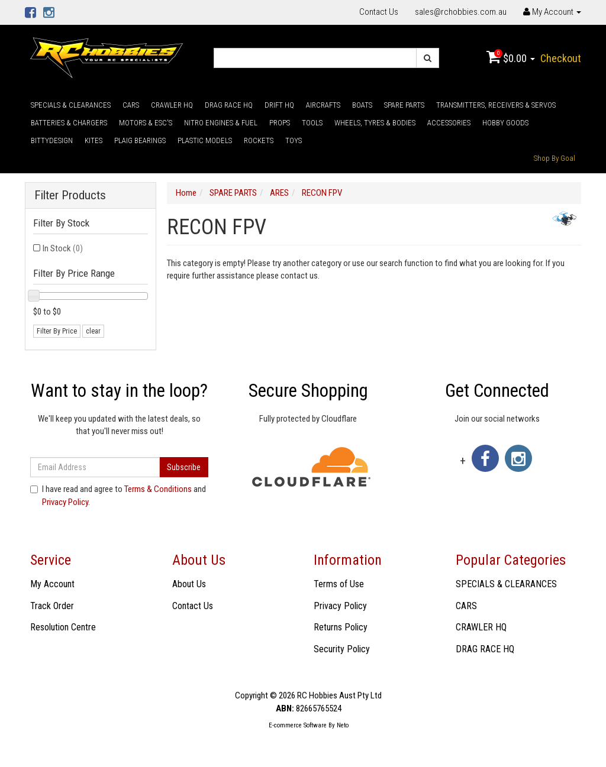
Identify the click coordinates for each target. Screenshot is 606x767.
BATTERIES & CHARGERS (69, 122)
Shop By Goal (554, 158)
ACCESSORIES (448, 122)
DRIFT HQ (279, 105)
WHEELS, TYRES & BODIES (374, 122)
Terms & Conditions (158, 489)
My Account (52, 584)
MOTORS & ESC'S (145, 122)
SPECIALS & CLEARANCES (71, 105)
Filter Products (70, 195)
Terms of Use (339, 584)
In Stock (63, 248)
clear (93, 331)
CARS (131, 105)
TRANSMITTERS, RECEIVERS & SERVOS (496, 105)
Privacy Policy (65, 502)
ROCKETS (258, 140)
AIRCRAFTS (323, 105)
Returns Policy (341, 627)
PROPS (279, 122)
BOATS (362, 105)
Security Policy (342, 649)
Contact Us (378, 12)
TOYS (293, 140)
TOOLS (312, 122)
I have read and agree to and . (118, 495)
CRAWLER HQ (172, 105)
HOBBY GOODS (505, 122)
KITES (93, 140)
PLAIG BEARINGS (140, 140)
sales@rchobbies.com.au (461, 12)
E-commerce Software (298, 725)
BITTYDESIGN (52, 140)
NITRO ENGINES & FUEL (220, 122)
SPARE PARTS (404, 105)
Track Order (52, 605)
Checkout (560, 58)
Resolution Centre (63, 627)
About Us (189, 584)
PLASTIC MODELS (205, 140)
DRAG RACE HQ (229, 105)
